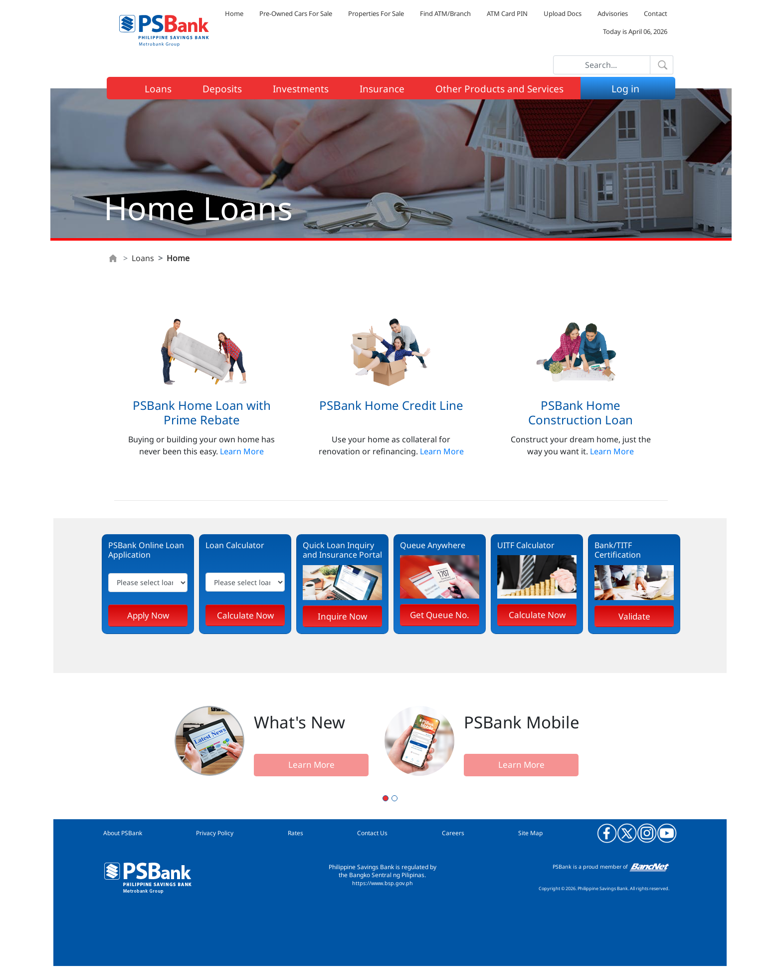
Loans (158, 88)
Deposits (222, 88)
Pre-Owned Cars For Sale (295, 13)
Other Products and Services (499, 88)
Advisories (612, 13)
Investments (301, 88)
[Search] (601, 64)
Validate (634, 616)
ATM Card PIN (507, 13)
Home (234, 13)
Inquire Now (342, 616)
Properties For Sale (376, 13)
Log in (629, 88)
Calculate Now (245, 615)
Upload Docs (563, 13)
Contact (655, 13)
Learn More (242, 451)
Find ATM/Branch (445, 13)
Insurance (382, 88)
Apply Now (148, 615)
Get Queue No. (439, 615)
